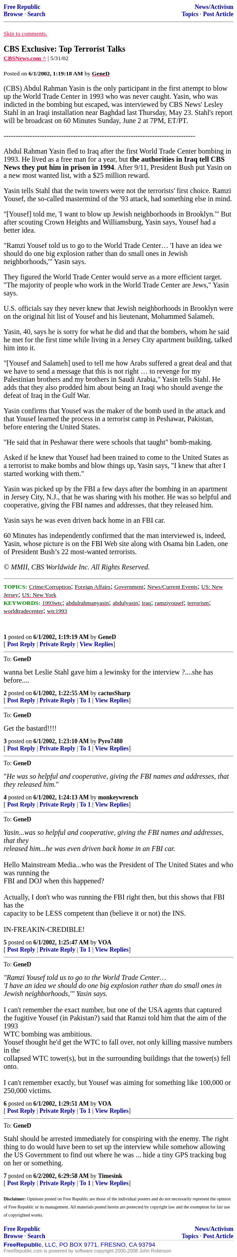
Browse (13, 14)
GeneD (107, 637)
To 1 (85, 700)
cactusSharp (114, 693)
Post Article (218, 14)
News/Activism (214, 7)
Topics (190, 14)
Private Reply (58, 644)
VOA (105, 942)
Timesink (110, 1176)
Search (36, 14)
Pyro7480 (110, 741)
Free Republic (22, 7)
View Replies (96, 644)
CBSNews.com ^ (25, 58)
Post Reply (21, 644)
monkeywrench (118, 797)
